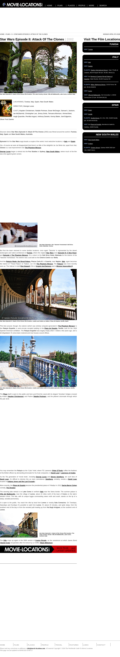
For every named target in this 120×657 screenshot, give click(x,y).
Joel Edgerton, (66, 116)
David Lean (55, 473)
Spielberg (49, 479)
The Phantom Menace (33, 148)
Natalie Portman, (41, 111)
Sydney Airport (95, 147)
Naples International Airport (99, 70)
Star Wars (50, 253)
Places (31, 645)
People (45, 645)
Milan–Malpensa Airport (98, 84)
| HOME (48, 5)
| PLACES (70, 5)
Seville (90, 114)
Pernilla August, (31, 116)
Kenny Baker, (55, 116)
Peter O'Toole (57, 470)
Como (90, 91)
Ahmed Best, (67, 113)
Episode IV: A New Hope (67, 253)
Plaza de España (50, 328)
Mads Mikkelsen (46, 543)
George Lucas (29, 106)
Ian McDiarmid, (18, 113)
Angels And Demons (43, 266)
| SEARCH (102, 5)
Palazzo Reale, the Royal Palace (18, 261)
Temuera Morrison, (55, 113)
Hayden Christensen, (27, 111)
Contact (101, 645)
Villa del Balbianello (7, 494)
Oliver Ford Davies (7, 119)
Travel (59, 645)
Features (73, 645)
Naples (90, 66)
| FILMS (59, 5)
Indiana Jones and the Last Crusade (21, 481)
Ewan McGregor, (54, 111)
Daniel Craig (5, 543)
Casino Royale (40, 540)
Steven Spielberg (57, 477)
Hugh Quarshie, (19, 116)
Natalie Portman (40, 396)
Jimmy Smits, (43, 113)
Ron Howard (25, 266)
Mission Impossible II (64, 266)
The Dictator (10, 488)
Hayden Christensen (15, 396)
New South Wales (46, 102)
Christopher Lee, (31, 113)
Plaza (5, 394)
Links (86, 645)
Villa (5, 540)
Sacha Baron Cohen (69, 485)
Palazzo (60, 264)
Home (2, 34)
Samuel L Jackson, (68, 111)
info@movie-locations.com (36, 648)
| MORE (90, 5)
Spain (37, 102)
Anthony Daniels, (44, 116)
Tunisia (27, 102)
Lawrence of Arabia (68, 473)
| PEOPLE (80, 5)
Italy (32, 102)
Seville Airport (95, 118)
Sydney (90, 143)
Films (8, 34)
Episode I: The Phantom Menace (15, 255)
